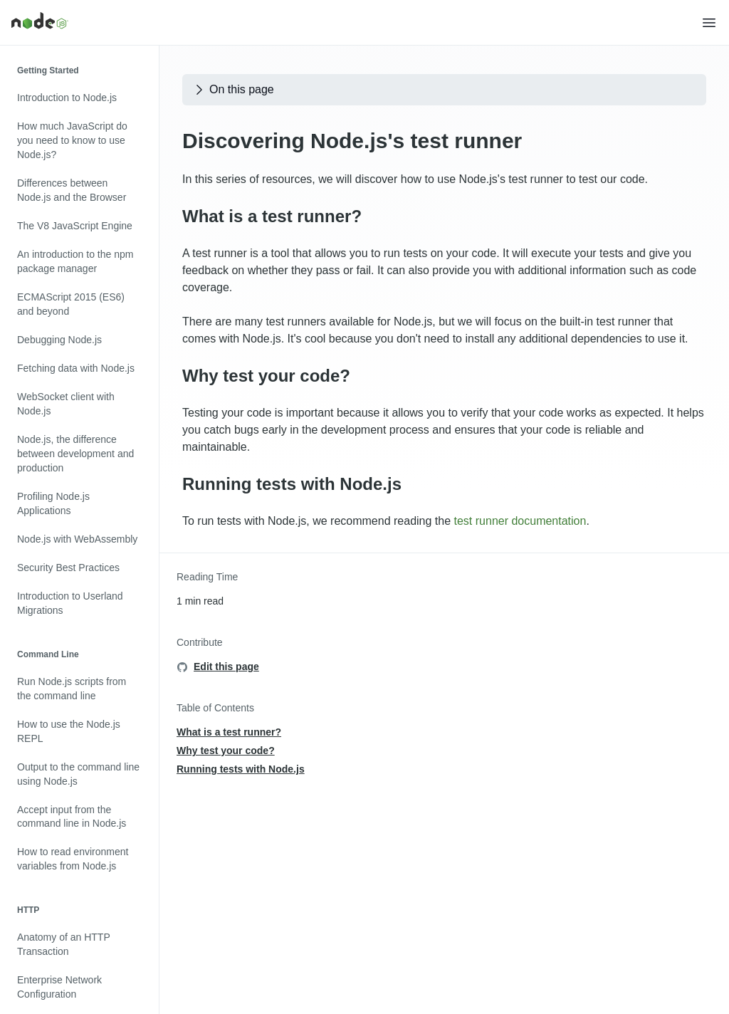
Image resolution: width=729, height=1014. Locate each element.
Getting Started (48, 70)
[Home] (356, 22)
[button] (709, 22)
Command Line (48, 654)
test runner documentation (520, 521)
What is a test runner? (272, 216)
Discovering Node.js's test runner (352, 140)
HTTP (28, 910)
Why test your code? (266, 375)
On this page (233, 90)
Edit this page (226, 666)
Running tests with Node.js (292, 483)
